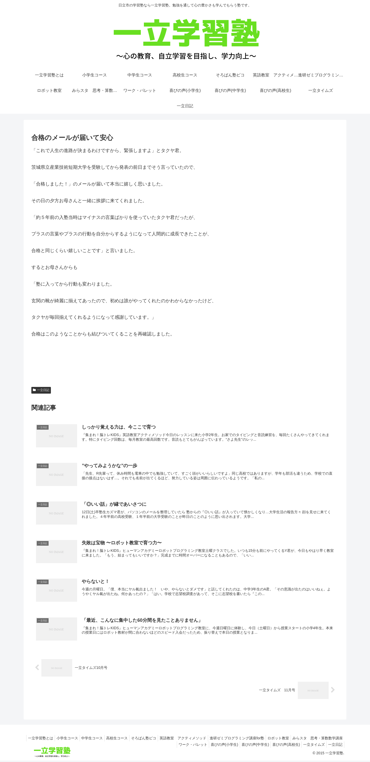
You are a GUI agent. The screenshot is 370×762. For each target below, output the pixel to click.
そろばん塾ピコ (190, 739)
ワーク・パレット (181, 746)
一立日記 (41, 390)
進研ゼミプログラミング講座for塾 (287, 739)
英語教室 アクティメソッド (231, 739)
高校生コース (161, 739)
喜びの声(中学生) (248, 746)
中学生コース (134, 739)
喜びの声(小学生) (215, 746)
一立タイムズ (311, 746)
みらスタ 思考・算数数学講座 (136, 746)
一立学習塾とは (78, 739)
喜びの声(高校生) (281, 746)
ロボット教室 (331, 739)
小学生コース (107, 739)
